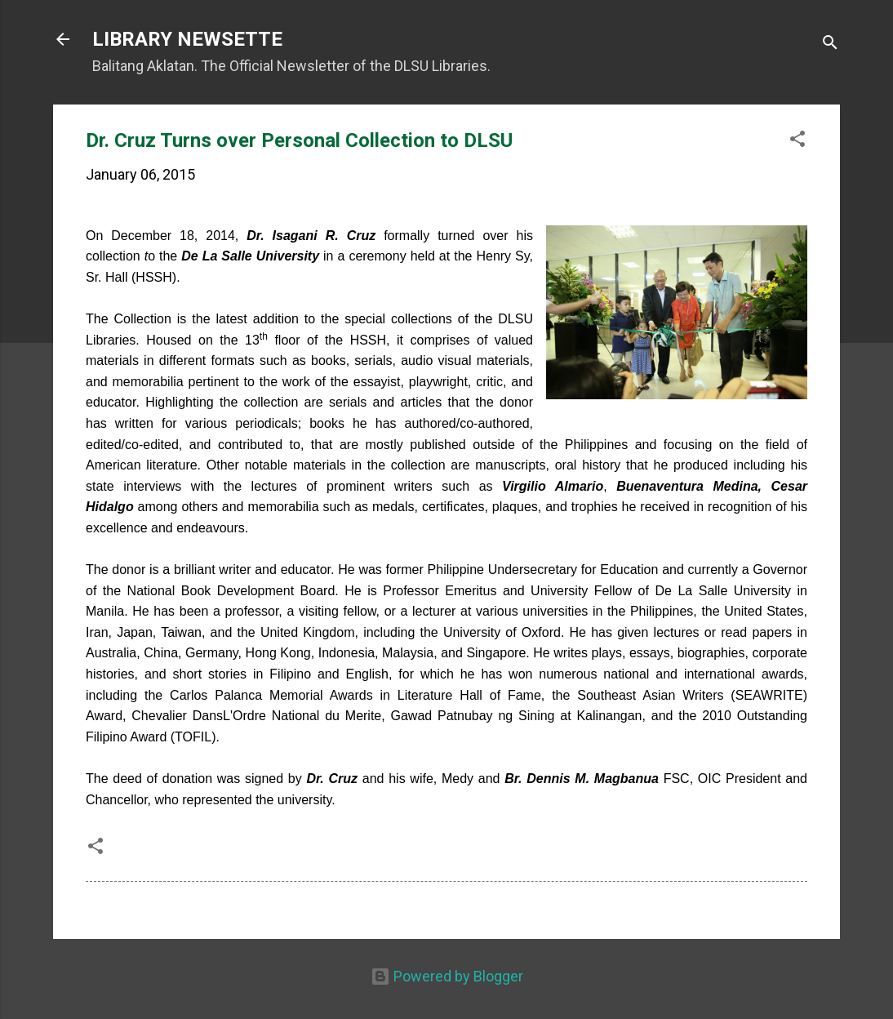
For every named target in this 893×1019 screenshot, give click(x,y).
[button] (797, 141)
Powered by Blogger (447, 976)
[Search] (830, 44)
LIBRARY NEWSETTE (187, 39)
